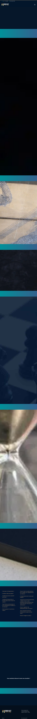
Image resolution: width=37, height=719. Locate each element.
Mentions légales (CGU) (24, 710)
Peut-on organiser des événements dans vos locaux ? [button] (26, 608)
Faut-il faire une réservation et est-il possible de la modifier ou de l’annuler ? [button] (8, 605)
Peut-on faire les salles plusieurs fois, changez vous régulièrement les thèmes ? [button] (27, 592)
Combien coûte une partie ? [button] (8, 593)
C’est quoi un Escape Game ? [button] (8, 591)
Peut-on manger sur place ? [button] (25, 615)
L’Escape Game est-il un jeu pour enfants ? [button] (26, 597)
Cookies (29, 712)
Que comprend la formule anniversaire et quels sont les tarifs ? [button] (26, 612)
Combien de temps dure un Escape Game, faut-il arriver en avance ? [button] (8, 601)
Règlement (22, 712)
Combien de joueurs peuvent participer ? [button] (8, 596)
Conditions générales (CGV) (25, 711)
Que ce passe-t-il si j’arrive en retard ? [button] (8, 609)
